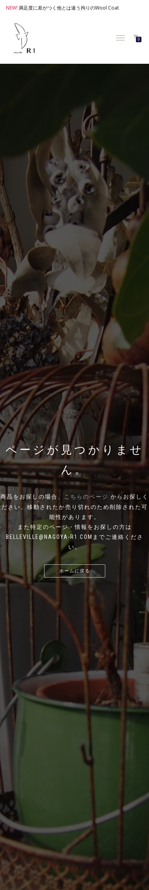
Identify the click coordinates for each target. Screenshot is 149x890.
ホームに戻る (74, 571)
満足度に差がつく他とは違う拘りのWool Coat (69, 7)
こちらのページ (86, 496)
